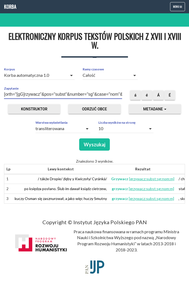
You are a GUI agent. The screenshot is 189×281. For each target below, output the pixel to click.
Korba (10, 6)
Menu (179, 7)
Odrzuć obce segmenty (94, 110)
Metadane (154, 109)
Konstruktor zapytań (34, 110)
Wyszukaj (94, 144)
